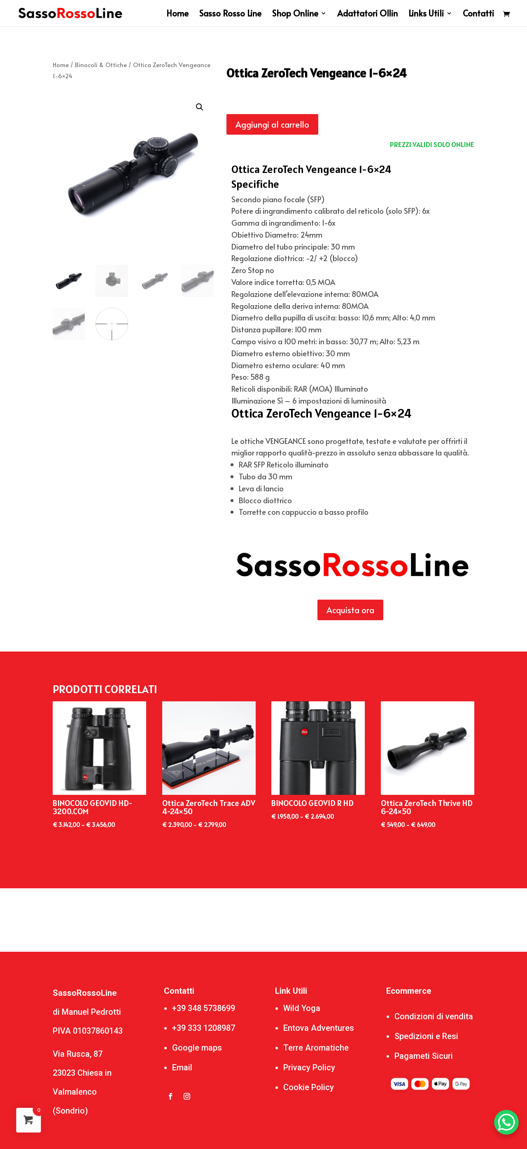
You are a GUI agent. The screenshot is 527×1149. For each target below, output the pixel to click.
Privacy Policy (309, 1067)
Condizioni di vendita (433, 1016)
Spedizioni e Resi (426, 1036)
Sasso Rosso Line (230, 14)
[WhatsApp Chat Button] (506, 1122)
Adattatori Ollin (367, 14)
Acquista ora (350, 610)
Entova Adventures (318, 1028)
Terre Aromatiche (316, 1048)
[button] (199, 107)
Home (177, 14)
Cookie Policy (308, 1087)
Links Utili (426, 14)
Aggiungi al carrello (272, 124)
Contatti (478, 14)
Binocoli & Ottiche (101, 65)
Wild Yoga (301, 1008)
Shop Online (295, 14)
